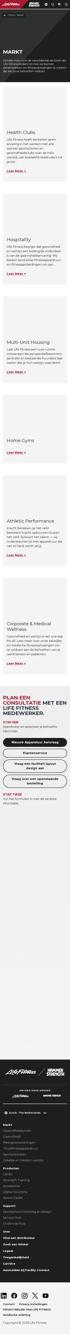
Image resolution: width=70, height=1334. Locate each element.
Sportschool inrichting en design (27, 1212)
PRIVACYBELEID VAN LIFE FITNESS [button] (27, 1309)
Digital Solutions (15, 1192)
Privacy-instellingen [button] (33, 1304)
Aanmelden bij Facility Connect (26, 1270)
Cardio (8, 1174)
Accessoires (11, 1186)
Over (6, 1231)
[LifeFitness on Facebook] (14, 1296)
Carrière (9, 1263)
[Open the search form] (53, 4)
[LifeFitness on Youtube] (46, 1296)
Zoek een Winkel (15, 1244)
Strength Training (16, 1180)
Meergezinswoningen (19, 1142)
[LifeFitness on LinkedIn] (4, 1296)
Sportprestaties (14, 1154)
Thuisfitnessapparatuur (20, 1148)
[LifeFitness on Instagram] (25, 1296)
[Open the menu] (66, 4)
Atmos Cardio (13, 1198)
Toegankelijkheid (16, 1257)
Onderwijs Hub (14, 1223)
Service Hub (12, 1217)
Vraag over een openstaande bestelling (35, 781)
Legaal (8, 1251)
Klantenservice (35, 753)
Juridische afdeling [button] (16, 1315)
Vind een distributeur (19, 1238)
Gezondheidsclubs (17, 1130)
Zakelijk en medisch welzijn (23, 1160)
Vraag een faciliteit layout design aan (35, 766)
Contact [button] (9, 1304)
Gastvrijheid (12, 1136)
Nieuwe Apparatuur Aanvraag (35, 742)
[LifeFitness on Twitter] (35, 1296)
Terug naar (13, 15)
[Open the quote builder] (60, 4)
